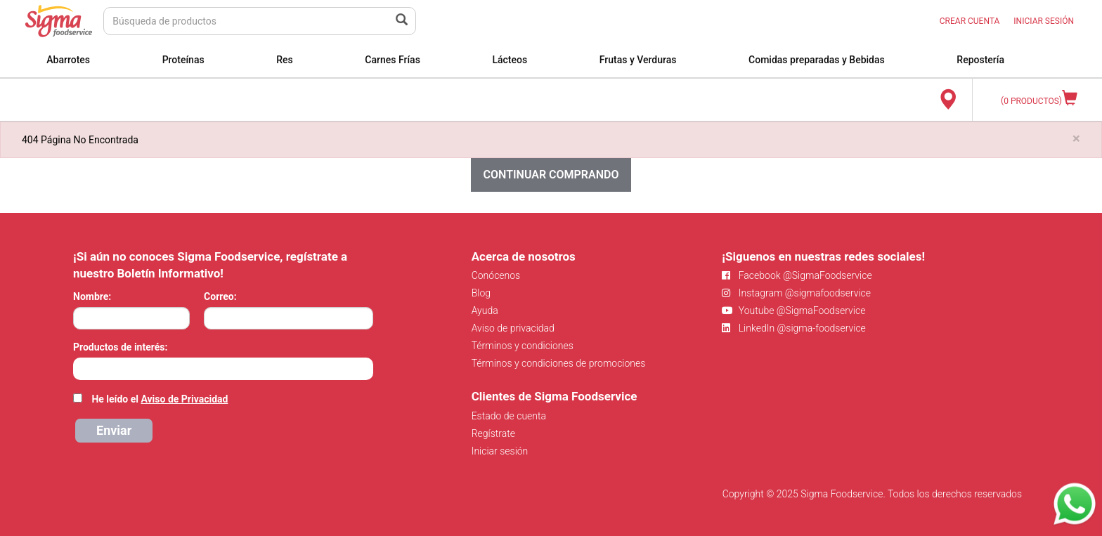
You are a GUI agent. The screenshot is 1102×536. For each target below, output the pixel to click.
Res (284, 59)
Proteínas (183, 59)
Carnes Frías (392, 59)
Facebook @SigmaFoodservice (796, 275)
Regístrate (493, 433)
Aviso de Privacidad (184, 399)
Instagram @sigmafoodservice (796, 293)
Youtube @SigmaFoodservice (793, 310)
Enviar (113, 430)
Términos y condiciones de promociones (559, 363)
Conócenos (496, 275)
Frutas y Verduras (638, 59)
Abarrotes (68, 59)
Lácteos (509, 59)
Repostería (980, 59)
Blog (481, 293)
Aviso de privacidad (513, 328)
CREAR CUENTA (970, 21)
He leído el (159, 399)
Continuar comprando (551, 174)
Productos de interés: (120, 347)
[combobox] (223, 369)
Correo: (220, 296)
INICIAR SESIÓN (1043, 21)
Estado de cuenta (509, 415)
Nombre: (92, 296)
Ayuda (485, 310)
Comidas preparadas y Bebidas (816, 59)
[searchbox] (80, 367)
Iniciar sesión (500, 451)
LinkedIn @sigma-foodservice (794, 328)
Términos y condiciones (522, 345)
